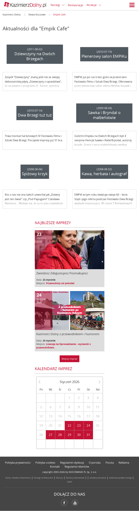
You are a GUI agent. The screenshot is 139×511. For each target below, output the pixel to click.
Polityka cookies (45, 462)
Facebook (64, 503)
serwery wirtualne (97, 477)
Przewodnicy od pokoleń (60, 283)
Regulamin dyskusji (72, 462)
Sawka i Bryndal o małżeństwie (104, 115)
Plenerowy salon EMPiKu (104, 56)
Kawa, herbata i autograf (104, 173)
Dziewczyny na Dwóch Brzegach (34, 56)
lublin (69, 481)
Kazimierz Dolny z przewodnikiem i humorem (67, 334)
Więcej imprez (69, 358)
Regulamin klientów (77, 466)
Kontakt (55, 466)
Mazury (59, 477)
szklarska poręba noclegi (120, 477)
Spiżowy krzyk (35, 173)
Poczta (110, 462)
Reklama (124, 462)
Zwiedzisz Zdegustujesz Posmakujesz (62, 273)
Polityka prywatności (18, 462)
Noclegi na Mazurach (43, 477)
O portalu (95, 462)
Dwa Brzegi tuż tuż (35, 115)
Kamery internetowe (75, 477)
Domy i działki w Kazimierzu (18, 477)
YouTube (75, 503)
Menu (132, 5)
